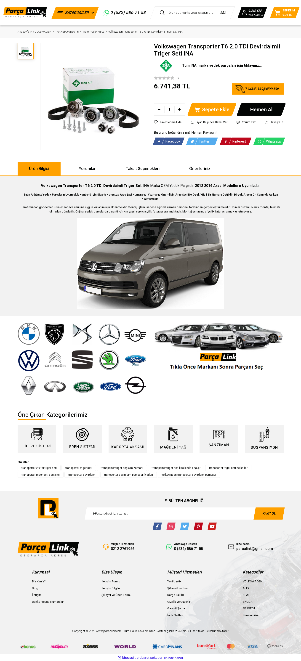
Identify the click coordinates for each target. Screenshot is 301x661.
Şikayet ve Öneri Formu (116, 595)
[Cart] (285, 12)
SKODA (248, 601)
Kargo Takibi (175, 595)
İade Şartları (175, 615)
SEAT (246, 595)
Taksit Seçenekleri (142, 168)
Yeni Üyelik (174, 581)
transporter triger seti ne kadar (228, 468)
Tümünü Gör (251, 615)
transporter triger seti (78, 468)
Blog (35, 588)
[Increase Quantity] (179, 109)
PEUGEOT (249, 608)
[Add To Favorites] (167, 122)
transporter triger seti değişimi (40, 474)
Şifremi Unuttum (178, 588)
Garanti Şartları (176, 608)
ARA (223, 12)
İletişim (37, 595)
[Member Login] (252, 12)
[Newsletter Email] (185, 513)
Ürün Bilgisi (39, 168)
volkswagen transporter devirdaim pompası (189, 474)
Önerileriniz (199, 168)
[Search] (192, 13)
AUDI (246, 588)
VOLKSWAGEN (252, 581)
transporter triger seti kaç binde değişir (176, 468)
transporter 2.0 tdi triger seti (39, 468)
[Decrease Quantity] (159, 109)
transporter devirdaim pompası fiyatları (128, 474)
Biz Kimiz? (39, 581)
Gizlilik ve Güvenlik (179, 601)
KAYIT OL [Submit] (269, 513)
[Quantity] (169, 109)
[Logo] (25, 12)
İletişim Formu (110, 581)
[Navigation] (75, 13)
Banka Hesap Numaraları (48, 601)
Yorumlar (87, 168)
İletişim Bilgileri (111, 588)
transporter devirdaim (82, 474)
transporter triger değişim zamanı (122, 468)
